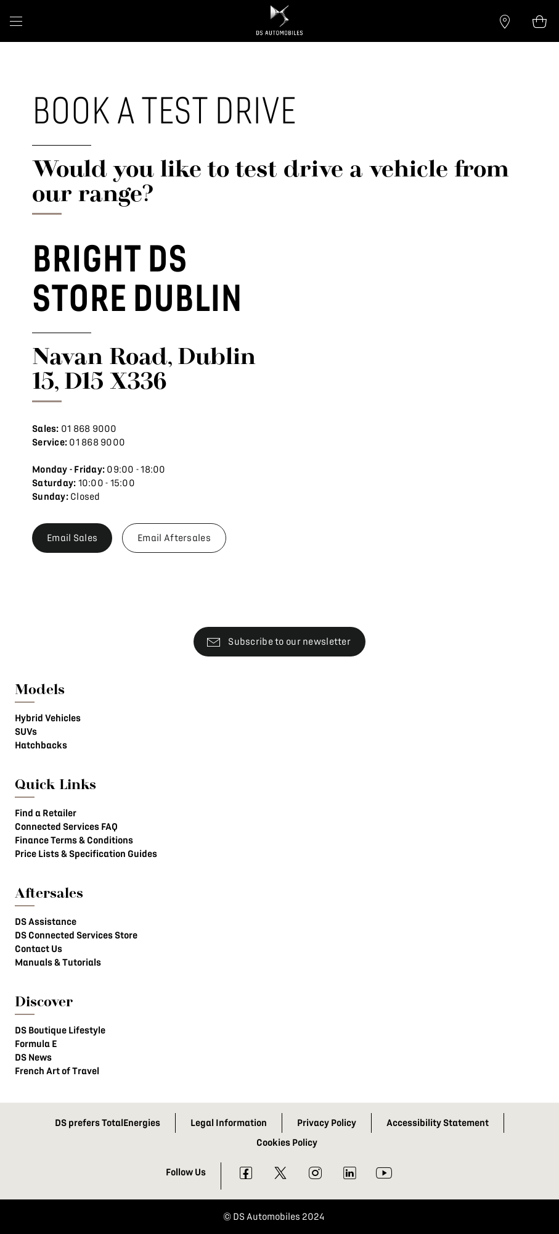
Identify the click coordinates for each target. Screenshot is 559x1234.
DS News (33, 1057)
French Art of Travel (57, 1071)
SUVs (26, 731)
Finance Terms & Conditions (74, 840)
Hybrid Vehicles (48, 718)
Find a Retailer (45, 813)
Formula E (36, 1044)
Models (40, 689)
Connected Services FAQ (66, 826)
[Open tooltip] (539, 21)
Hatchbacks (41, 745)
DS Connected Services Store (76, 935)
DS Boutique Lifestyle (60, 1030)
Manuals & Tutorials (58, 962)
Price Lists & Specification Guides (86, 853)
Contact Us (38, 948)
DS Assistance (45, 921)
